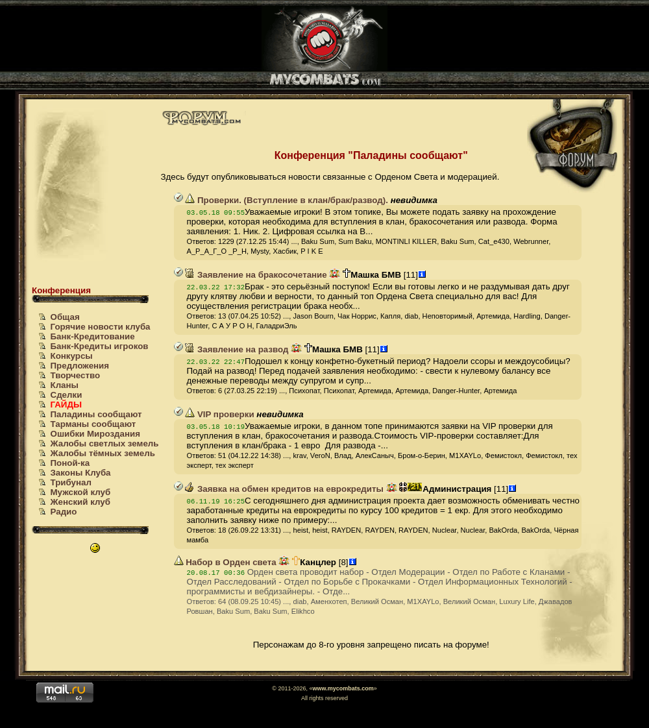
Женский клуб (80, 502)
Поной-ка (70, 463)
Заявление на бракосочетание (256, 275)
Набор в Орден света (225, 562)
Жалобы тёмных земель (103, 453)
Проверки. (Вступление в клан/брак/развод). (286, 200)
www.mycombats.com (342, 688)
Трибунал (71, 482)
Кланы (65, 385)
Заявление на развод (236, 349)
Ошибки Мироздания (95, 434)
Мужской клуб (81, 492)
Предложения (80, 365)
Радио (64, 511)
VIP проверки (219, 414)
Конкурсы (72, 356)
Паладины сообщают (96, 414)
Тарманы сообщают (93, 424)
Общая (65, 317)
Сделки (66, 395)
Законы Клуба (81, 473)
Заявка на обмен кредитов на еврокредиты (284, 489)
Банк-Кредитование (93, 336)
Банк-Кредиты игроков (100, 346)
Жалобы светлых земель (105, 443)
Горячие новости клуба (101, 327)
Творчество (76, 375)
